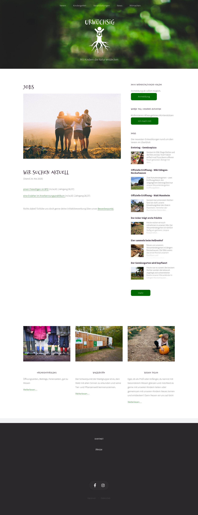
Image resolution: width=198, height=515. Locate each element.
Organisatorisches (47, 372)
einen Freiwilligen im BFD (35, 189)
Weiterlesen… (30, 389)
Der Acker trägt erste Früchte (146, 217)
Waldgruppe (99, 372)
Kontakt (99, 438)
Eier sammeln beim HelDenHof (147, 240)
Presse (99, 449)
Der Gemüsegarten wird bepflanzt (149, 262)
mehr (140, 292)
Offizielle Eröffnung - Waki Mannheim (150, 195)
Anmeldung (144, 96)
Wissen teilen (151, 372)
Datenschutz (105, 498)
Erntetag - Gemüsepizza (143, 147)
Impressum (92, 498)
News (133, 133)
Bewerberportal (105, 208)
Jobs (28, 87)
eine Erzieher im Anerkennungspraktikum (44, 195)
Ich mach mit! (144, 121)
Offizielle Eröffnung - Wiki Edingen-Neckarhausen (149, 171)
